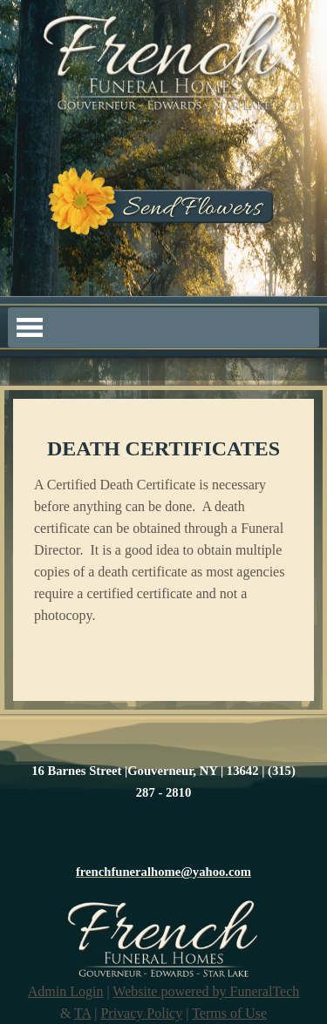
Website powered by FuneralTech (205, 991)
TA (82, 1013)
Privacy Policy (141, 1013)
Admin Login (66, 991)
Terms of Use (229, 1013)
